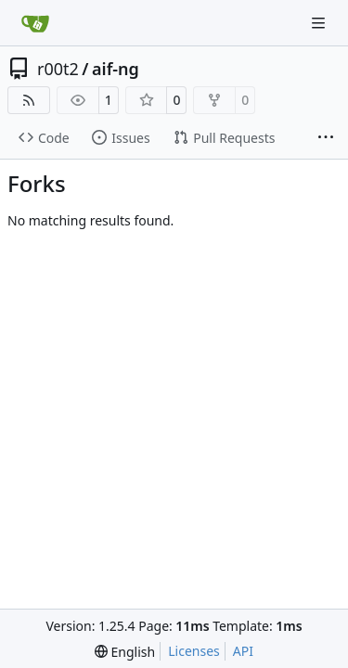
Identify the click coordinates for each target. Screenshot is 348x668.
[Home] (35, 23)
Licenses (194, 651)
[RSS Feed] (28, 100)
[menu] (125, 652)
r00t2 (58, 68)
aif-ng (115, 68)
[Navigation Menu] (320, 22)
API (243, 651)
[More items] (326, 138)
